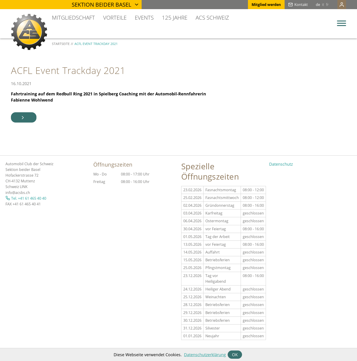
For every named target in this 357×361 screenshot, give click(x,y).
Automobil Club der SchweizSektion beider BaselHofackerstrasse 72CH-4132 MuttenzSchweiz (29, 175)
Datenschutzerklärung (205, 354)
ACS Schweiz (212, 17)
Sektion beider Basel (101, 4)
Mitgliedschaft (73, 17)
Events (144, 17)
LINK (24, 186)
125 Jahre (174, 17)
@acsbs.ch (21, 192)
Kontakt (292, 4)
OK (235, 354)
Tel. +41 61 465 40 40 (28, 198)
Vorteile (115, 17)
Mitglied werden (257, 4)
